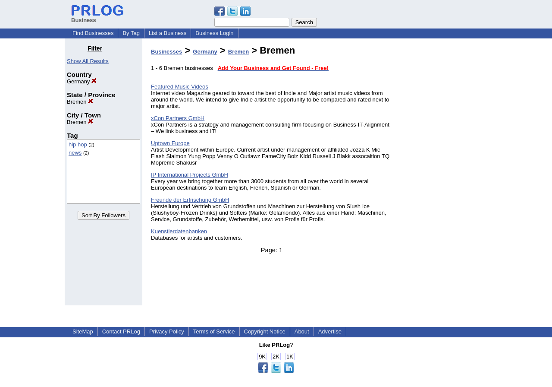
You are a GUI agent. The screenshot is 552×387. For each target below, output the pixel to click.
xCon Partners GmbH (177, 118)
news (75, 152)
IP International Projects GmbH (189, 174)
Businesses (166, 51)
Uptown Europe (170, 143)
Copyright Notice (264, 331)
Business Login (214, 33)
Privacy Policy (166, 331)
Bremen (80, 101)
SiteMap (82, 331)
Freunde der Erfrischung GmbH (190, 200)
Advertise (330, 331)
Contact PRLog (121, 331)
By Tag (131, 33)
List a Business (167, 33)
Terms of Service (214, 331)
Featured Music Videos (179, 86)
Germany (82, 81)
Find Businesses (92, 33)
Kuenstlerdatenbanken (179, 231)
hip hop (78, 144)
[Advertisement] (443, 174)
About (302, 331)
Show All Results (88, 61)
